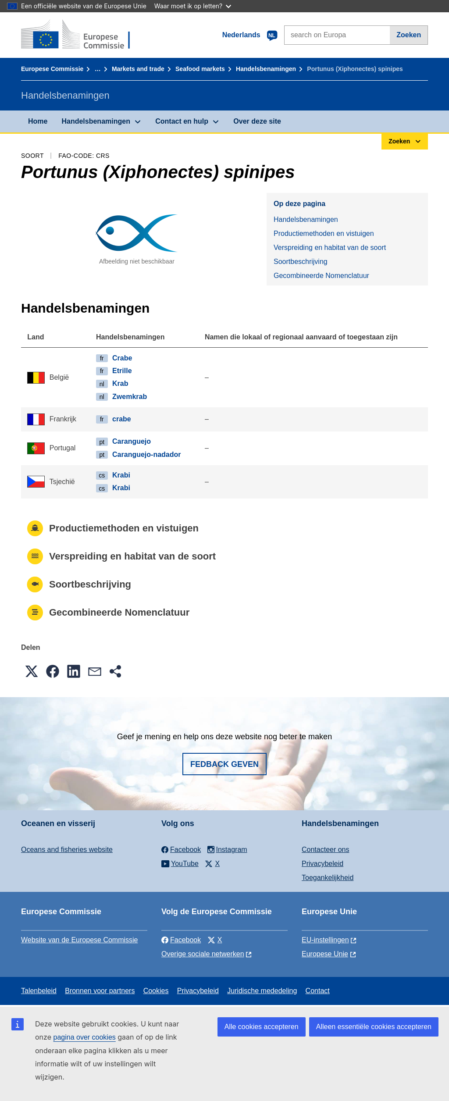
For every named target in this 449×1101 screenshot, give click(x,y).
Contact (318, 990)
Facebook (181, 940)
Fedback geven (224, 764)
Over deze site (257, 121)
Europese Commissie (52, 68)
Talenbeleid (39, 990)
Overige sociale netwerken (202, 954)
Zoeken (408, 35)
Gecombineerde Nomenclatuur (321, 275)
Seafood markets (200, 68)
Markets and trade (138, 68)
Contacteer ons (325, 849)
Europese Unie (325, 954)
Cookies (156, 990)
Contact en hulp (181, 121)
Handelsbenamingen (266, 68)
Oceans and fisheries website (67, 849)
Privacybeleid (322, 863)
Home (37, 121)
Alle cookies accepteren (261, 1026)
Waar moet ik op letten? (192, 6)
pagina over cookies (84, 1037)
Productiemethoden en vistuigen (324, 233)
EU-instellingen (325, 940)
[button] (31, 671)
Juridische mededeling (262, 990)
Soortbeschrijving (301, 261)
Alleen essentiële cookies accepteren (373, 1026)
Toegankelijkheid (327, 877)
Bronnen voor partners (100, 990)
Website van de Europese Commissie (79, 940)
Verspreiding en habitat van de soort (330, 247)
